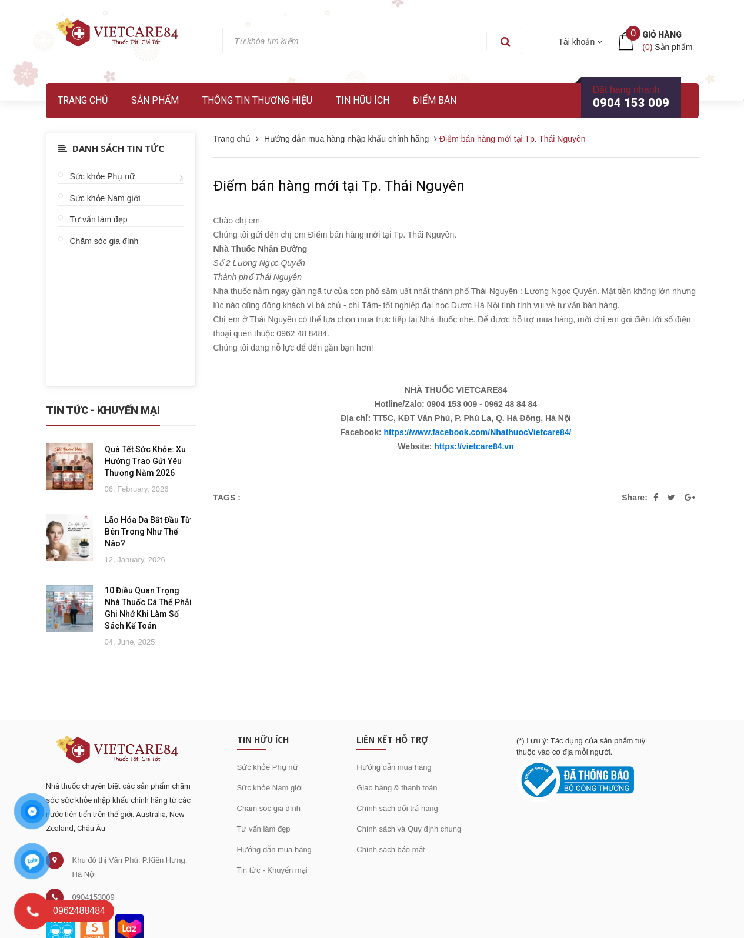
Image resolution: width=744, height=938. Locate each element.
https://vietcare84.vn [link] (473, 446)
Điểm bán (434, 100)
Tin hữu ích (362, 100)
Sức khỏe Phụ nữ (102, 176)
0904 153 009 (631, 103)
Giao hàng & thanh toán (396, 787)
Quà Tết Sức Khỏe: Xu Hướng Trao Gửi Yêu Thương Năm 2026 (145, 461)
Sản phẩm (155, 100)
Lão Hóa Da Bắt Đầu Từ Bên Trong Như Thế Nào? (148, 531)
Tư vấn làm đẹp (99, 219)
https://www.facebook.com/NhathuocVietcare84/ (477, 432)
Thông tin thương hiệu (257, 100)
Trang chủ (83, 100)
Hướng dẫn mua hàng (274, 849)
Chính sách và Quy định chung (408, 828)
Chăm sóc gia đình (104, 241)
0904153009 (93, 897)
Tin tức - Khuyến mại (272, 870)
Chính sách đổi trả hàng (397, 808)
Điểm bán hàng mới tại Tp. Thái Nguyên (339, 186)
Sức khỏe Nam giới (105, 198)
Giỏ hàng (662, 34)
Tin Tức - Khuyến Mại (103, 410)
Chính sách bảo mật (390, 849)
